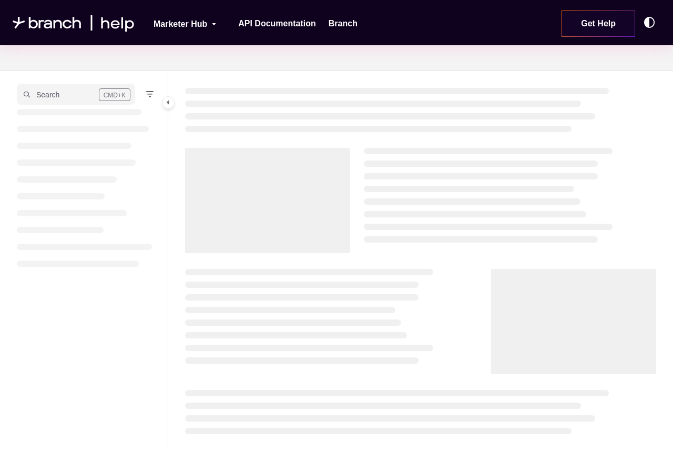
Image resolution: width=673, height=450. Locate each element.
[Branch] (343, 23)
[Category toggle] (168, 102)
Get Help (598, 23)
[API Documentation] (277, 23)
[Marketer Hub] (178, 23)
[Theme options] (652, 22)
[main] (420, 260)
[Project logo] (74, 23)
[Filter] (150, 94)
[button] (76, 94)
